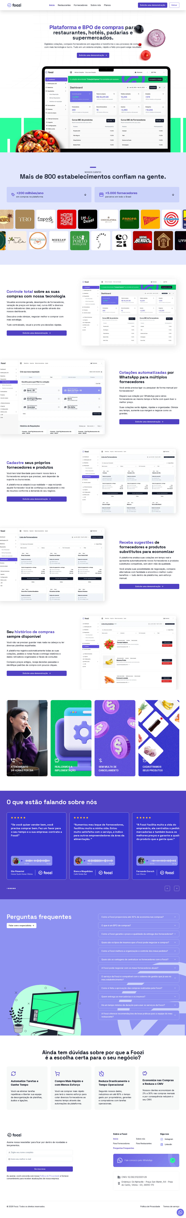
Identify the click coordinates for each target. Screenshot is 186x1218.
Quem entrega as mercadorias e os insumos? (138, 996)
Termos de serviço (171, 1206)
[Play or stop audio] (22, 861)
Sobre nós (96, 5)
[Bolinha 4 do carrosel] (13, 888)
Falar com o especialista (21, 925)
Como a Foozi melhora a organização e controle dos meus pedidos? (138, 951)
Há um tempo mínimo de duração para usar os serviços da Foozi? (138, 1005)
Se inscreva (39, 1169)
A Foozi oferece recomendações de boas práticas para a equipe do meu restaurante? (138, 1015)
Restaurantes (64, 5)
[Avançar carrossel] (176, 888)
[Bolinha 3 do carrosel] (11, 888)
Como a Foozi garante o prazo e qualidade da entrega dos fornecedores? (138, 934)
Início (52, 5)
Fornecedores (80, 5)
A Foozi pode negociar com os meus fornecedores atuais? (138, 968)
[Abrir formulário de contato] (180, 1212)
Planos (107, 5)
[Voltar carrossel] (167, 888)
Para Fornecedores (121, 1143)
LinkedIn (168, 1144)
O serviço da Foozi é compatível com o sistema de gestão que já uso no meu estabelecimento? (138, 978)
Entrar (174, 5)
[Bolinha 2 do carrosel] (10, 888)
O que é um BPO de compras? (138, 925)
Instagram (169, 1139)
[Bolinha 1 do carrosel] (8, 888)
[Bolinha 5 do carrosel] (15, 888)
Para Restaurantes (144, 1143)
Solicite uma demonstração (152, 5)
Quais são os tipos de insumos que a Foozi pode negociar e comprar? (138, 942)
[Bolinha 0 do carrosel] (7, 888)
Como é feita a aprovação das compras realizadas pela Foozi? (138, 988)
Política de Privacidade (49, 1176)
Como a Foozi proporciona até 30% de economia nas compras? (138, 917)
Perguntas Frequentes (123, 1148)
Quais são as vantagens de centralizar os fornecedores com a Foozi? (138, 959)
